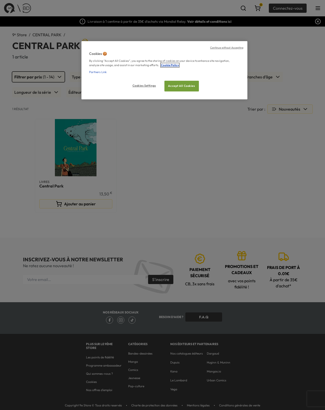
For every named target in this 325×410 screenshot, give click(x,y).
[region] (164, 70)
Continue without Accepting (227, 47)
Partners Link (98, 72)
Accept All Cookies (181, 86)
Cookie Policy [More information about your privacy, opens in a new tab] (170, 65)
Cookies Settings (144, 85)
